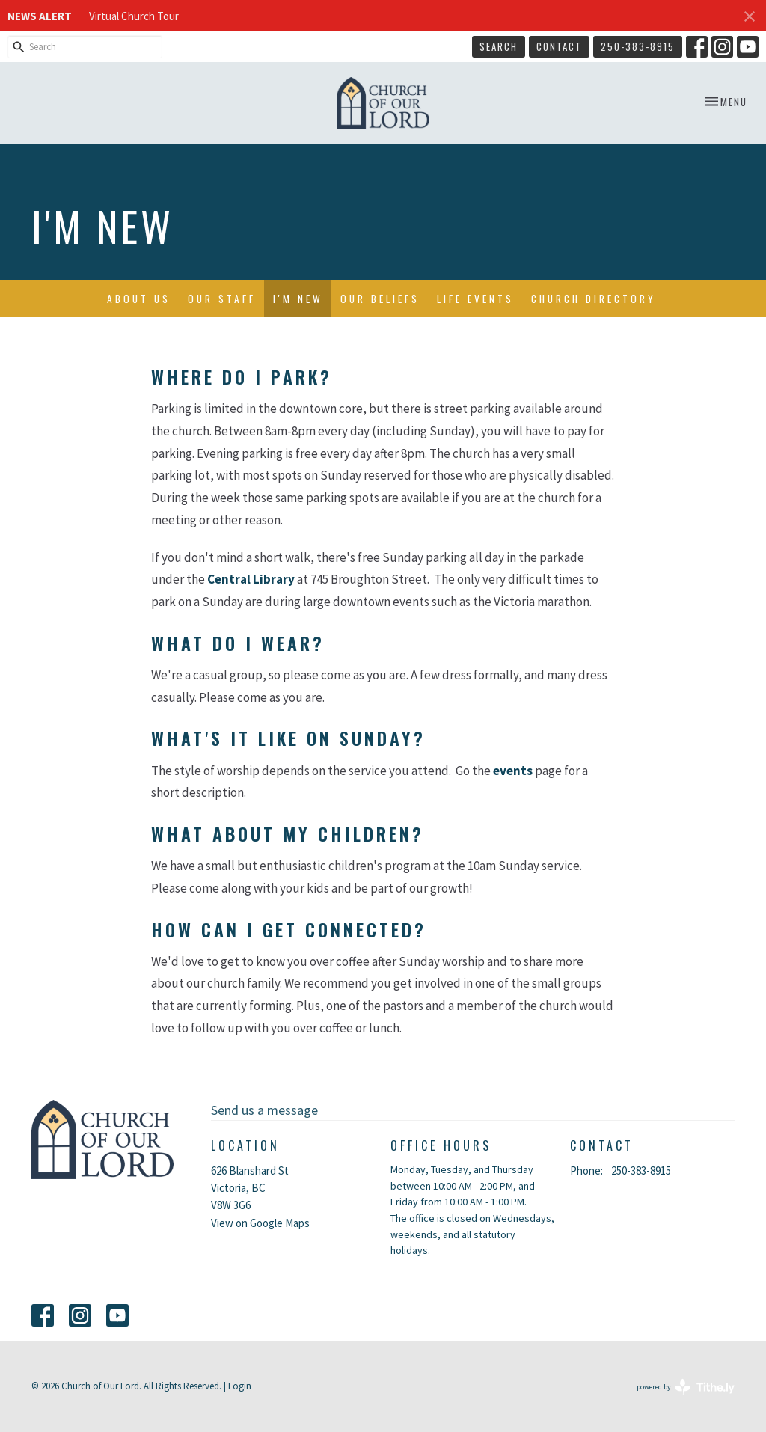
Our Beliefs (380, 298)
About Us (139, 298)
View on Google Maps (260, 1223)
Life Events (475, 298)
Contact (559, 46)
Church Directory (593, 298)
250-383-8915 (638, 46)
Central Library (251, 579)
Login (239, 1386)
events (513, 770)
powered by (686, 1386)
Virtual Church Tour (134, 16)
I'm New (298, 298)
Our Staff (222, 298)
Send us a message (264, 1110)
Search (498, 46)
